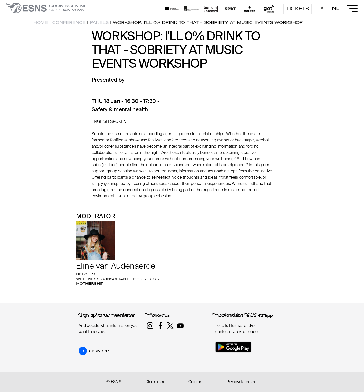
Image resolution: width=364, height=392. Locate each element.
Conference (69, 22)
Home (40, 22)
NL (335, 8)
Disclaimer (154, 382)
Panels (99, 22)
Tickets (297, 8)
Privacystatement (242, 382)
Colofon (195, 382)
